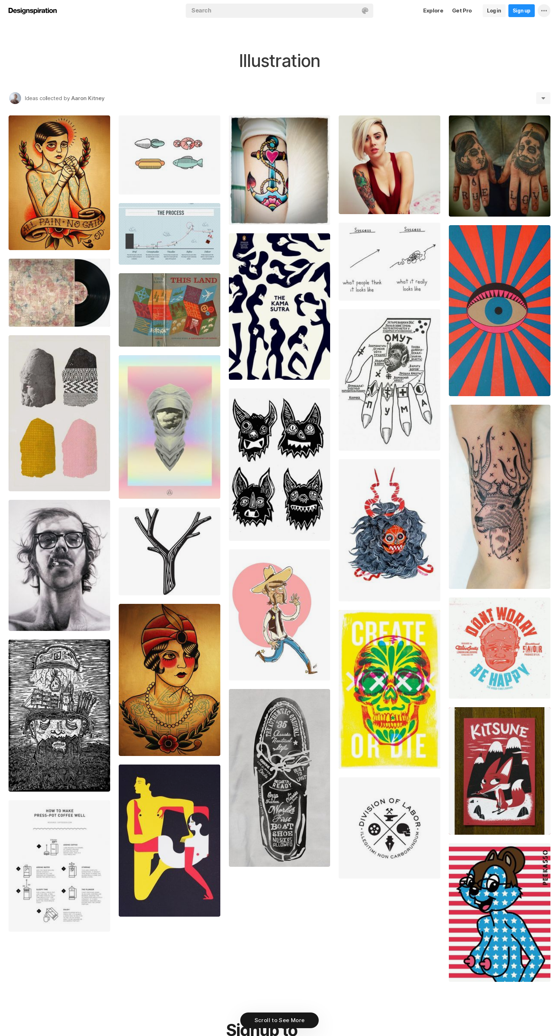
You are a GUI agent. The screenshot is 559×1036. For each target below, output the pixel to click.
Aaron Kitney (88, 98)
